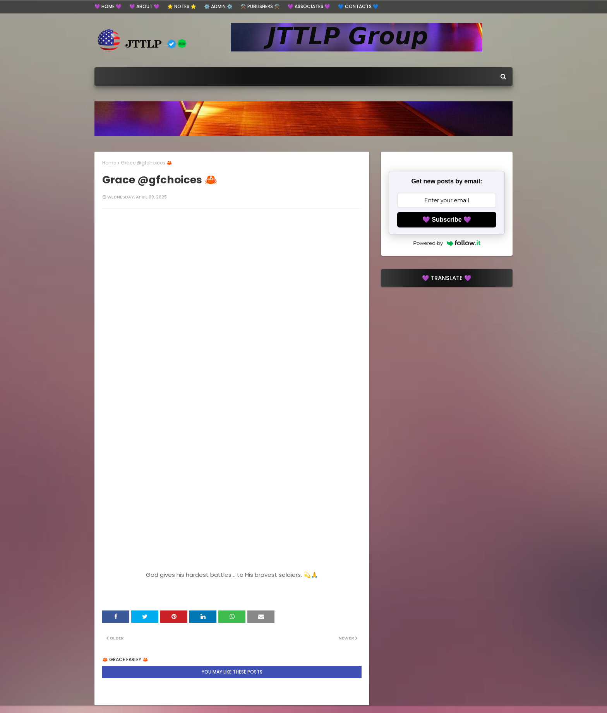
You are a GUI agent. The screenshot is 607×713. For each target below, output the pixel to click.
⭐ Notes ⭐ (181, 6)
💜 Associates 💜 (309, 6)
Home (109, 162)
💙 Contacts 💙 (358, 6)
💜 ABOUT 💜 (144, 6)
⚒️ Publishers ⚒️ (260, 6)
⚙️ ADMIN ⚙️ (218, 6)
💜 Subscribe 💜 (446, 219)
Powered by (446, 243)
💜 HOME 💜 (108, 6)
